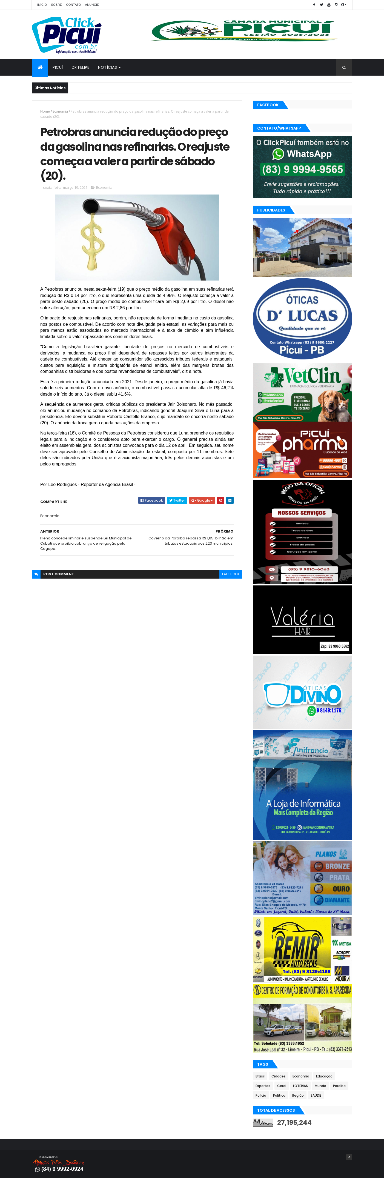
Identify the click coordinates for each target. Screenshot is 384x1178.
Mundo (320, 1085)
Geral (281, 1085)
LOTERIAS (300, 1085)
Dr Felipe (81, 67)
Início (42, 4)
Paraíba (339, 1085)
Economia (60, 111)
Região (298, 1095)
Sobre (56, 4)
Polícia (261, 1095)
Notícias (107, 67)
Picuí (58, 67)
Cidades (278, 1076)
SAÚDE (316, 1095)
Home (45, 111)
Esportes (263, 1085)
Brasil (260, 1076)
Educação (324, 1076)
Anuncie (92, 4)
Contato (73, 4)
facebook (230, 574)
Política (279, 1095)
